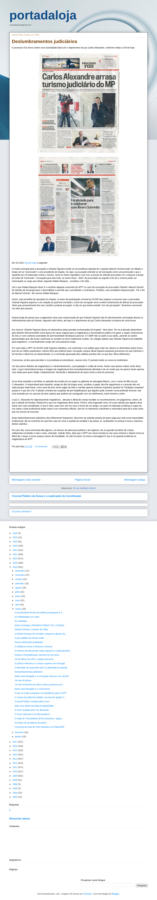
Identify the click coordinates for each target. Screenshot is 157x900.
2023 (15, 546)
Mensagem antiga (134, 479)
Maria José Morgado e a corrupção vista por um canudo (42, 676)
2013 (15, 759)
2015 (15, 750)
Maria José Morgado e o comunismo (32, 689)
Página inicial (82, 479)
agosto (18, 587)
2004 (15, 792)
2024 (15, 541)
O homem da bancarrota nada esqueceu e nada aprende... (43, 650)
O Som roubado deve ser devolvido (32, 710)
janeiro (18, 736)
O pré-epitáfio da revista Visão (29, 638)
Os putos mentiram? (21, 511)
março (18, 609)
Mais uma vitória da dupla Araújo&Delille (34, 706)
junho (18, 596)
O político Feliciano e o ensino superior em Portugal (40, 663)
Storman (87, 894)
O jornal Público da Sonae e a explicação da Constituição (46, 496)
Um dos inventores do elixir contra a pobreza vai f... (39, 684)
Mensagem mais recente (26, 479)
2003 (15, 797)
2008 (15, 780)
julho (17, 592)
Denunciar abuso (19, 818)
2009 (15, 776)
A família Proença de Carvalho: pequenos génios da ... (41, 634)
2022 (15, 550)
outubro (19, 579)
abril (17, 604)
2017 (15, 742)
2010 (15, 771)
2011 (15, 767)
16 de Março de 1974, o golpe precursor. (34, 659)
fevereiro (19, 732)
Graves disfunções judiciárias (29, 642)
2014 (15, 754)
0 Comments (41, 446)
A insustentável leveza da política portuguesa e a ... (39, 612)
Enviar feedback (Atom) (84, 488)
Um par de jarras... (24, 680)
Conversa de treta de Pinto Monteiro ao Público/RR (39, 727)
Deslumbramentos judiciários (29, 672)
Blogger (115, 894)
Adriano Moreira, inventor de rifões (31, 629)
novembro (20, 575)
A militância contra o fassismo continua (33, 646)
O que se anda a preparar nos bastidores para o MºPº (41, 693)
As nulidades (21, 621)
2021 (15, 554)
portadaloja (42, 15)
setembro (20, 583)
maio (17, 600)
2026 (15, 533)
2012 (15, 763)
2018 (15, 567)
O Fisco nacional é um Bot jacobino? (32, 714)
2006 (15, 784)
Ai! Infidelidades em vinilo (27, 617)
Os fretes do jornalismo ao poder (30, 722)
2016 (15, 746)
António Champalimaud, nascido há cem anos (37, 655)
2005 (15, 788)
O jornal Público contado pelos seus (32, 701)
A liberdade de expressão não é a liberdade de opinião (41, 667)
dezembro (20, 571)
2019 (15, 563)
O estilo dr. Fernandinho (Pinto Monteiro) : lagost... (39, 718)
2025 (15, 537)
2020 (15, 558)
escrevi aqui (31, 263)
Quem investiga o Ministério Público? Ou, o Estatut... (40, 625)
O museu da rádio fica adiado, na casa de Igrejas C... (40, 697)
